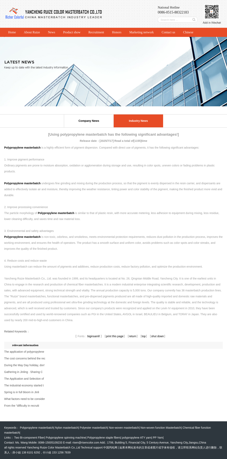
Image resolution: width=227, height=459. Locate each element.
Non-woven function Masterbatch (160, 427)
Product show (72, 32)
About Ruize (32, 32)
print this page (114, 336)
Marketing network (141, 32)
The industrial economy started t (24, 385)
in (92, 336)
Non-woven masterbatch (124, 427)
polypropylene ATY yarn (136, 437)
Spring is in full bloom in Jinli (21, 392)
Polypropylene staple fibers (104, 437)
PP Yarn (158, 437)
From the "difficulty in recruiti (21, 405)
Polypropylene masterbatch (37, 427)
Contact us (168, 32)
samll (96, 336)
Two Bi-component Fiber (29, 437)
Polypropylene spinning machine (66, 437)
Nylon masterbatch (66, 427)
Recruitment (96, 32)
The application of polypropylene (24, 351)
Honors (116, 32)
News (51, 32)
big (89, 336)
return (132, 336)
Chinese (188, 32)
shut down (157, 336)
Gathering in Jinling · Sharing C (23, 372)
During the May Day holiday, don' (24, 365)
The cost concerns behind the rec (24, 358)
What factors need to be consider (24, 398)
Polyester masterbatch (93, 427)
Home (12, 32)
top (144, 336)
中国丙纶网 (110, 447)
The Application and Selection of (24, 378)
